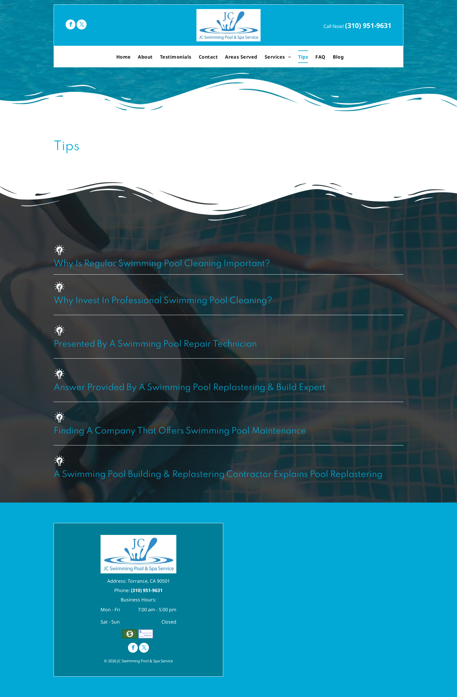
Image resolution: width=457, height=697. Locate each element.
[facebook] (70, 25)
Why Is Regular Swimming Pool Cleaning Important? (162, 263)
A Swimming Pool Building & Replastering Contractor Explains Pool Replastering (218, 474)
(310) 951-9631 (368, 25)
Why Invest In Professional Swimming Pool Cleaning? (163, 300)
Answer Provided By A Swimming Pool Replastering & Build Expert (190, 387)
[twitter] (82, 25)
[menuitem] (124, 56)
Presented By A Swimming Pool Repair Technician (155, 344)
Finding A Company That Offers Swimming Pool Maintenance (180, 431)
